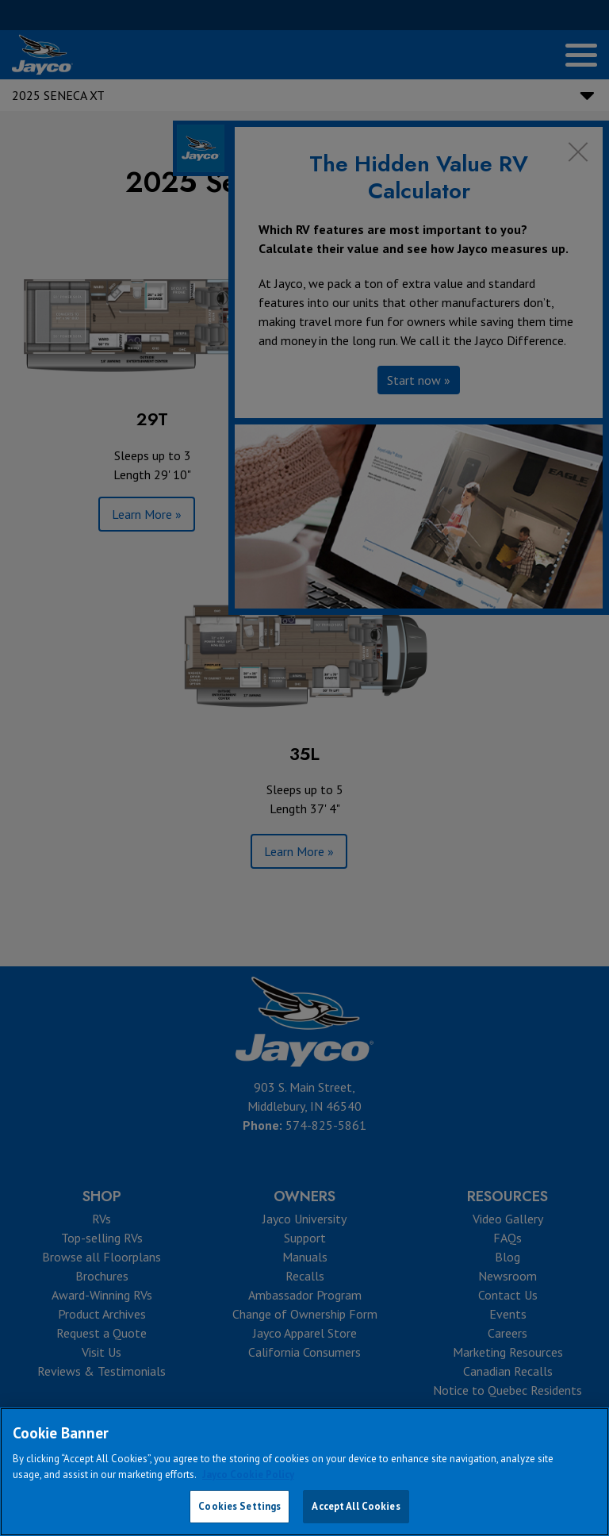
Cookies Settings (239, 1506)
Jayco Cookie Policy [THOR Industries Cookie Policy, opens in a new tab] (248, 1474)
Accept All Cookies (356, 1506)
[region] (304, 1471)
